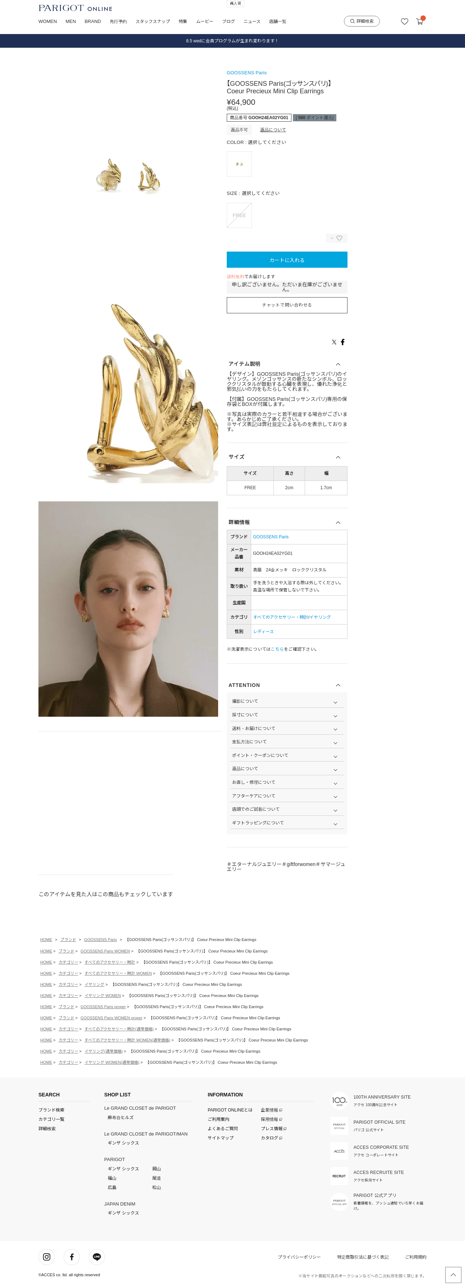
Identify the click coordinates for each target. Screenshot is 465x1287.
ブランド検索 (51, 1110)
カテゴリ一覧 (51, 1119)
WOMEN (47, 21)
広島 (112, 1187)
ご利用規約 (416, 1257)
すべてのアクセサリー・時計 (280, 617)
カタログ (270, 1138)
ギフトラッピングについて (258, 822)
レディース (263, 631)
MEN (70, 21)
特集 (183, 21)
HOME (46, 939)
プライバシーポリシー (299, 1257)
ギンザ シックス (123, 1143)
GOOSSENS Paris (247, 72)
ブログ (228, 21)
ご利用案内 (218, 1119)
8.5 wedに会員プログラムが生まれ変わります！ (232, 41)
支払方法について (249, 741)
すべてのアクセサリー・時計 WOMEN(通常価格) (127, 1040)
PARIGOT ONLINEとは (230, 1110)
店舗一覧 (277, 21)
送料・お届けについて (253, 728)
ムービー (204, 21)
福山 (112, 1178)
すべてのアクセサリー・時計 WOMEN (118, 973)
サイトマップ (221, 1138)
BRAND (92, 21)
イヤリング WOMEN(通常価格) (111, 1062)
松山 (156, 1187)
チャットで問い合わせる (287, 305)
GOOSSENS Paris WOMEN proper (111, 1018)
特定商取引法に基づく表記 (363, 1257)
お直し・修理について (253, 782)
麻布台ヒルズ (121, 1117)
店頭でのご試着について (256, 809)
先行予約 (118, 21)
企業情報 (270, 1110)
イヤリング (320, 617)
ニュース (252, 21)
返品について (273, 130)
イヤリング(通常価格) (103, 1051)
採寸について (245, 714)
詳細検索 (362, 21)
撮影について (245, 701)
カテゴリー (68, 962)
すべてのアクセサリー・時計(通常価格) (118, 1029)
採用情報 (270, 1119)
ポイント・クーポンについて (260, 755)
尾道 (156, 1178)
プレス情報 (272, 1128)
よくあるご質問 (223, 1128)
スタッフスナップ (152, 21)
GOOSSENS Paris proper (103, 1007)
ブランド (68, 939)
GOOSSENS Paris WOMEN (105, 951)
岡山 (156, 1168)
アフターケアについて (253, 796)
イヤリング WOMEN (102, 995)
